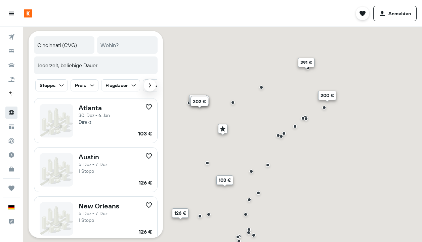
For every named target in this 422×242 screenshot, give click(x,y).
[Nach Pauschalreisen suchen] (11, 79)
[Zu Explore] (11, 112)
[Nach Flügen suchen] (11, 37)
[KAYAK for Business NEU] (11, 169)
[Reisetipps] (11, 126)
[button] (11, 13)
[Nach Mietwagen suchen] (11, 65)
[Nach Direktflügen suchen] (11, 141)
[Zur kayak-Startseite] (28, 13)
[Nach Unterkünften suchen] (11, 51)
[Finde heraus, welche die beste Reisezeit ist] (11, 155)
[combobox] (64, 45)
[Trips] (11, 188)
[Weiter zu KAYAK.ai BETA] (11, 93)
